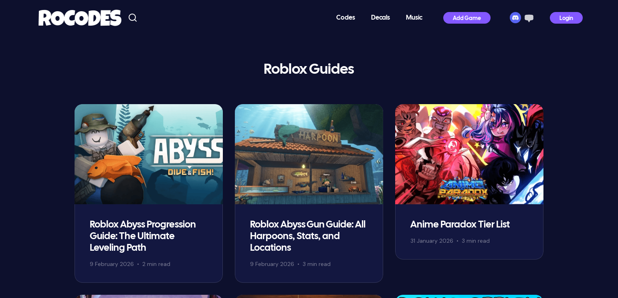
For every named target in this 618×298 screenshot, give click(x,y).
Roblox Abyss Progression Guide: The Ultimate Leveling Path (143, 236)
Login (566, 18)
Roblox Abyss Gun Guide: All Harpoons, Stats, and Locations (308, 236)
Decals (380, 18)
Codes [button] (345, 18)
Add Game (467, 18)
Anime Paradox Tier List (460, 225)
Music (414, 18)
